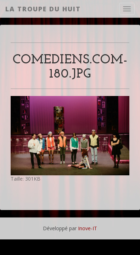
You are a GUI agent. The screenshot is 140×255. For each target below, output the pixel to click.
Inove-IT (87, 228)
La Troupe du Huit (43, 9)
